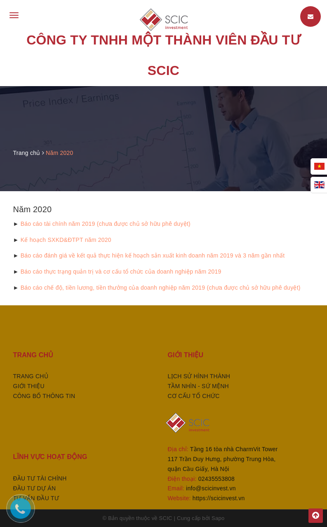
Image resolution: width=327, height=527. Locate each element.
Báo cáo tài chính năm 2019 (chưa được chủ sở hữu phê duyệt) (106, 223)
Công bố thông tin (44, 396)
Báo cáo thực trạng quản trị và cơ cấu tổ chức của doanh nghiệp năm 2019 (121, 271)
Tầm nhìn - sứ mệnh (198, 386)
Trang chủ (30, 376)
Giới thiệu (29, 386)
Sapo (218, 518)
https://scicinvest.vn (219, 498)
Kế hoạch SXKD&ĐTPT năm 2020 (66, 240)
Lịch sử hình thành (199, 376)
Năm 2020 (32, 209)
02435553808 (216, 478)
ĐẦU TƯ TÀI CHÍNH (40, 478)
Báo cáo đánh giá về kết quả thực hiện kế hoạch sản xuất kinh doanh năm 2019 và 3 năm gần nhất (153, 255)
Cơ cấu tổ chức (194, 396)
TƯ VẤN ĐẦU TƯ (36, 498)
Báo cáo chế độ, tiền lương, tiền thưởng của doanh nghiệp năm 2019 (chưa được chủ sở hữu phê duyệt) (161, 287)
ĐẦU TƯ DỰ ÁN (34, 488)
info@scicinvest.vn (211, 488)
